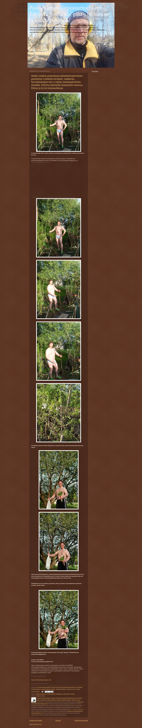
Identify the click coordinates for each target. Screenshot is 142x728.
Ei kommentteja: (35, 691)
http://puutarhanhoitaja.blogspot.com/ (41, 680)
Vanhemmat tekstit (81, 721)
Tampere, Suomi (40, 696)
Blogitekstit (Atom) (37, 724)
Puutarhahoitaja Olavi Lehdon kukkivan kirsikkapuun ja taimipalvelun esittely (55, 694)
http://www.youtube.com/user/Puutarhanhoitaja (46, 25)
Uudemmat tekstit (35, 721)
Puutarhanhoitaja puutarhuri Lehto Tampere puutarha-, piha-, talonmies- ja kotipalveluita (69, 14)
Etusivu (58, 721)
